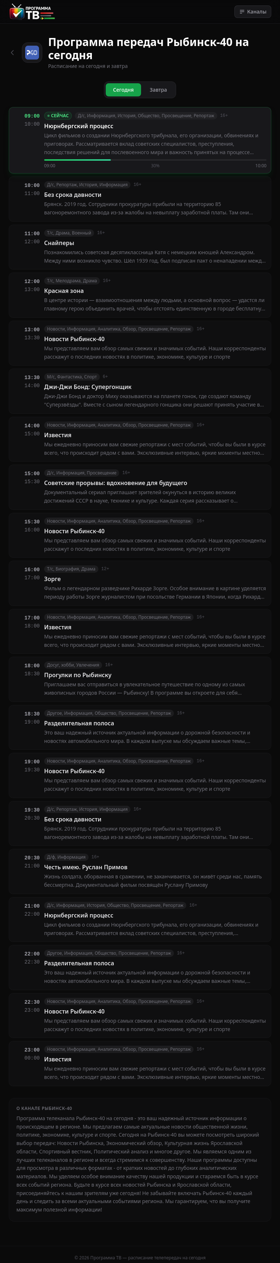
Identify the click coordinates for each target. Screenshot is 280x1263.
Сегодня (123, 89)
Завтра (158, 89)
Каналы (253, 11)
